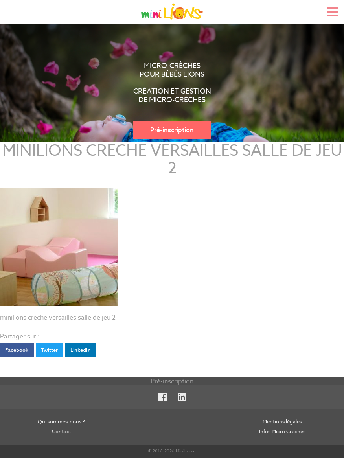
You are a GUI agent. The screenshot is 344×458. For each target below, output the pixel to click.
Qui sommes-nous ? (61, 421)
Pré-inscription (172, 129)
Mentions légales (282, 421)
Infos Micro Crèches (282, 431)
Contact (61, 431)
